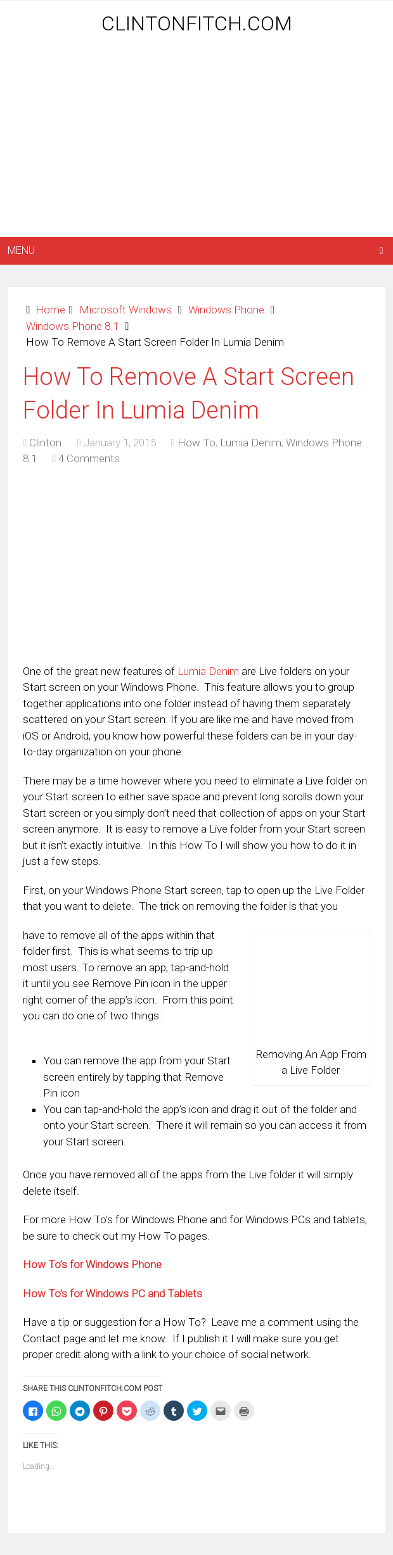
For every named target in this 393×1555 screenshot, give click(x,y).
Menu (21, 250)
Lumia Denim (250, 442)
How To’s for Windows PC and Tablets (112, 1293)
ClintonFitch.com (196, 23)
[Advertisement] (200, 137)
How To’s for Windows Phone (92, 1264)
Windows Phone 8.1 (72, 326)
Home (50, 309)
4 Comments (89, 458)
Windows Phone (226, 309)
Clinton (45, 442)
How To (196, 442)
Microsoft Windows (125, 309)
